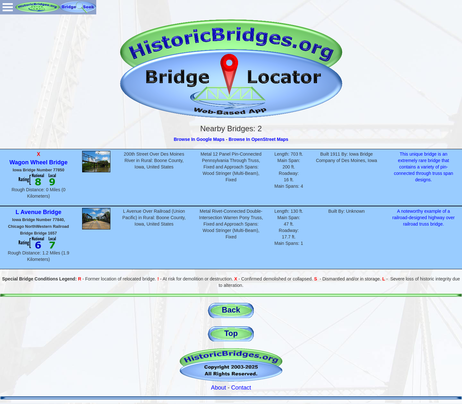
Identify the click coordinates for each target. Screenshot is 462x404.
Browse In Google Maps (199, 139)
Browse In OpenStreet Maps (258, 139)
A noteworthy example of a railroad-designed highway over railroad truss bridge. (423, 218)
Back (231, 309)
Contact (241, 387)
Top (231, 333)
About (218, 387)
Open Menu (7, 7)
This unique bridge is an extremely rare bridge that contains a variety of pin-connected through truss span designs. (423, 166)
